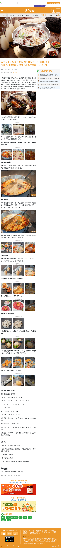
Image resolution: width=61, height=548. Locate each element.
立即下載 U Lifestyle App (54, 3)
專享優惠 (25, 533)
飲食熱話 (31, 530)
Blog (31, 3)
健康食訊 (50, 15)
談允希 (15, 72)
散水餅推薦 (32, 538)
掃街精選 (51, 530)
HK (9, 3)
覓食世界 (28, 15)
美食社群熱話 (52, 538)
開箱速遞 (12, 15)
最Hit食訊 (4, 15)
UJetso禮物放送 (53, 540)
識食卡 (53, 541)
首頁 (2, 70)
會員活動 (53, 532)
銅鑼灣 (3, 520)
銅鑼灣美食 (14, 517)
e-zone (36, 3)
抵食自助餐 (20, 15)
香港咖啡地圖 (37, 540)
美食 (3, 517)
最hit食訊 (7, 70)
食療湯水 (38, 532)
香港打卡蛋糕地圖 (27, 540)
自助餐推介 (25, 538)
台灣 (9, 520)
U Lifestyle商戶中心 (34, 533)
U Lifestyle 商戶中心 (40, 5)
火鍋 (8, 517)
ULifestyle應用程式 (39, 541)
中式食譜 (31, 532)
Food (20, 3)
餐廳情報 (43, 15)
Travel (14, 3)
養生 (25, 517)
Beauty (25, 3)
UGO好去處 (45, 540)
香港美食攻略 (46, 532)
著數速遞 (35, 15)
